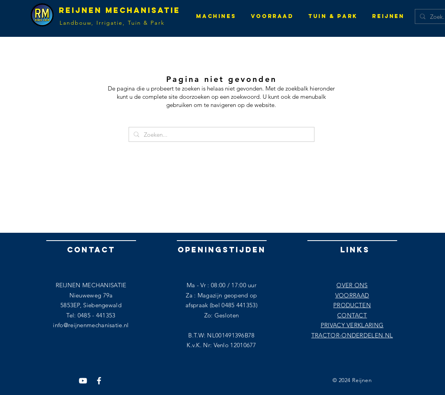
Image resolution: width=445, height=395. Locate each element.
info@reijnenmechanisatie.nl (91, 325)
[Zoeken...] (221, 134)
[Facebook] (99, 381)
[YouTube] (83, 381)
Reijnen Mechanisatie (119, 10)
